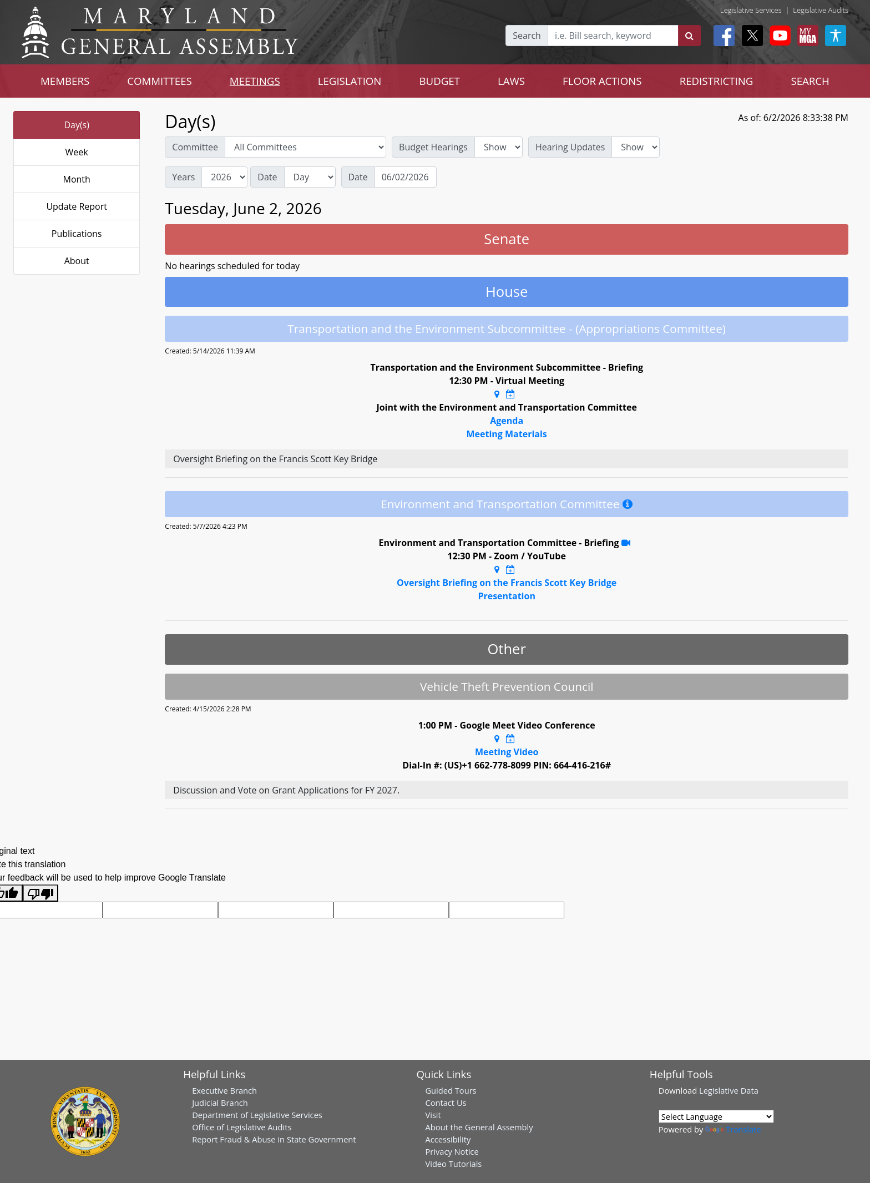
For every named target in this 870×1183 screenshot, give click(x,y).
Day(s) (76, 125)
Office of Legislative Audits (241, 1127)
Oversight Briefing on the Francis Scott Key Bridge (506, 583)
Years (183, 177)
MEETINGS (255, 81)
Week (76, 152)
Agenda (506, 420)
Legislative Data (728, 1090)
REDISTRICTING (716, 81)
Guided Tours (450, 1090)
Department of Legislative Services (257, 1114)
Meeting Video (506, 752)
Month (76, 179)
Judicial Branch (220, 1102)
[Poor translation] (40, 893)
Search (527, 35)
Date (267, 177)
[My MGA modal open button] (805, 35)
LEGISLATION (350, 81)
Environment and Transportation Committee (500, 504)
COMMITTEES (159, 81)
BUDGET (439, 81)
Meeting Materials (506, 434)
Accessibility (448, 1139)
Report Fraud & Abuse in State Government (274, 1139)
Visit (433, 1114)
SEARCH (810, 81)
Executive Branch (224, 1090)
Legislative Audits (820, 10)
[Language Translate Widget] (716, 1116)
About (76, 261)
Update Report (76, 206)
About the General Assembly (479, 1127)
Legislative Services (751, 10)
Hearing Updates (570, 147)
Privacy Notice (451, 1151)
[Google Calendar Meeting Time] (510, 394)
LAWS (511, 81)
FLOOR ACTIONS (602, 81)
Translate (733, 1129)
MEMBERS (65, 81)
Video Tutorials (453, 1163)
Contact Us (445, 1102)
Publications (77, 234)
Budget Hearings (433, 147)
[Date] (406, 177)
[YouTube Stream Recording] (625, 543)
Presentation (506, 596)
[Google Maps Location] (496, 394)
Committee (195, 147)
